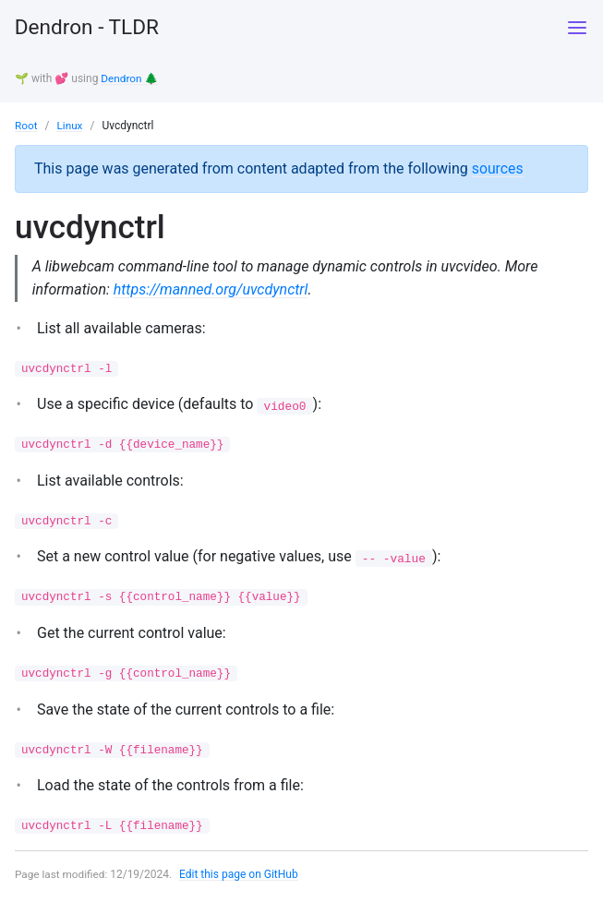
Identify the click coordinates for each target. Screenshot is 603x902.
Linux (70, 124)
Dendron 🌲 (130, 78)
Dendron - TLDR (91, 28)
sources (498, 167)
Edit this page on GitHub (240, 878)
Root (26, 124)
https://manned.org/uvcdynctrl (212, 289)
